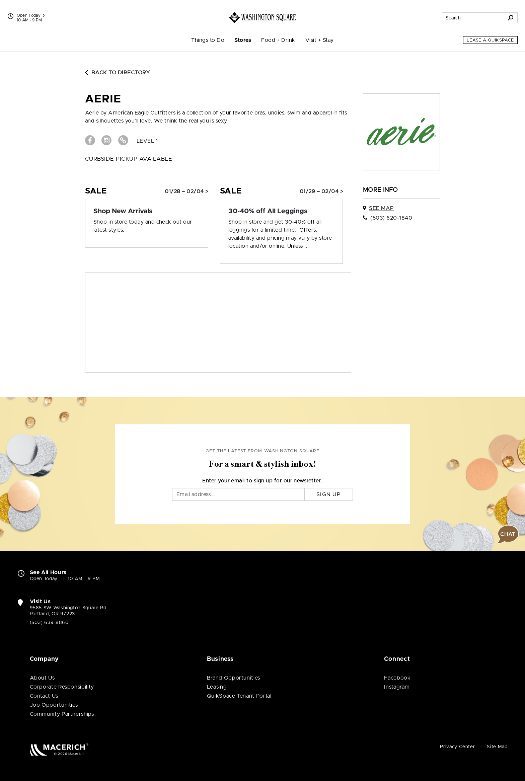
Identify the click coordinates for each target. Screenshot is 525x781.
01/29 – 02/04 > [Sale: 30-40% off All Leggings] (321, 191)
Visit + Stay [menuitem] (319, 40)
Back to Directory (117, 72)
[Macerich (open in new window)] (59, 749)
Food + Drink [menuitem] (278, 40)
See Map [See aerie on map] (381, 208)
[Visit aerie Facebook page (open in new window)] (90, 140)
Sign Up (328, 494)
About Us (42, 678)
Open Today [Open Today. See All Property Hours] (44, 578)
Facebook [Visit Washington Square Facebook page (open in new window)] (397, 678)
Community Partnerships (62, 714)
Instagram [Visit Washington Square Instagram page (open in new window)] (396, 687)
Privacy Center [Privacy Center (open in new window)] (457, 747)
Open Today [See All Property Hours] (31, 15)
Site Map (497, 747)
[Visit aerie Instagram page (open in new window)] (106, 140)
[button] (508, 534)
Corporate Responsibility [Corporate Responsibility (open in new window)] (62, 687)
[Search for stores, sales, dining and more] (473, 17)
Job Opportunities (54, 705)
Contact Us (44, 696)
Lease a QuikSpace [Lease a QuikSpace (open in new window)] (490, 40)
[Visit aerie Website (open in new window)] (123, 140)
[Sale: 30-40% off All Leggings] (281, 211)
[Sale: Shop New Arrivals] (146, 211)
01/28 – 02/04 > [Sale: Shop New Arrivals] (186, 191)
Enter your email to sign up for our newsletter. (262, 480)
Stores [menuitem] (242, 40)
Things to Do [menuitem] (207, 40)
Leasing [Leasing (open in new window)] (217, 687)
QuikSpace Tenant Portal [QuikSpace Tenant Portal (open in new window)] (239, 696)
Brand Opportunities (233, 678)
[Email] (238, 494)
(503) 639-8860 (49, 622)
